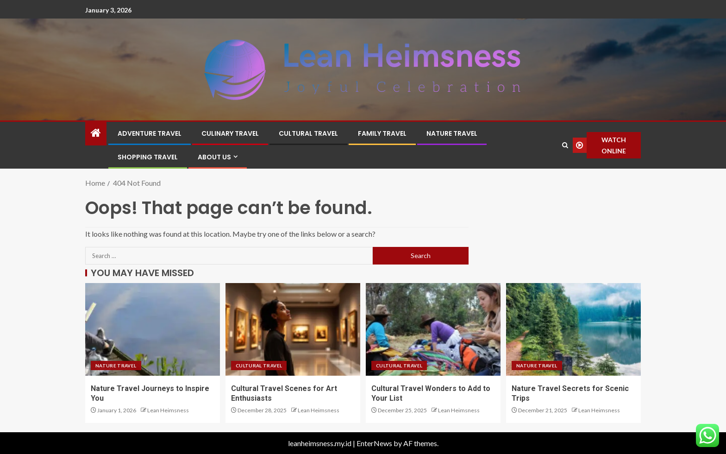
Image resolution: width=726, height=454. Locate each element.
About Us (214, 157)
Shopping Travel (148, 157)
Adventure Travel (150, 133)
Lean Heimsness (168, 410)
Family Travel (382, 133)
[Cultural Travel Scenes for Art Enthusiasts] (292, 329)
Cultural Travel (308, 133)
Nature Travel (451, 133)
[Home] (96, 133)
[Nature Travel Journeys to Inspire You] (152, 329)
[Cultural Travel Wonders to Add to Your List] (433, 329)
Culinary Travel (230, 133)
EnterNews (374, 443)
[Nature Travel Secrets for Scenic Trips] (573, 329)
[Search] (565, 145)
